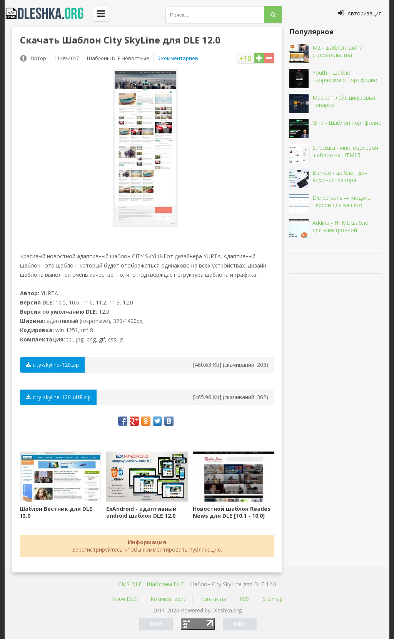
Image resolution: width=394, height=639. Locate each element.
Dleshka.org (49, 13)
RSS (244, 598)
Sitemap (272, 598)
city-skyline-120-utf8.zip (58, 397)
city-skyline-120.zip (52, 364)
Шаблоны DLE (165, 584)
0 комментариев (177, 58)
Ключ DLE (124, 598)
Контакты (213, 598)
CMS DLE (130, 584)
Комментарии (168, 598)
